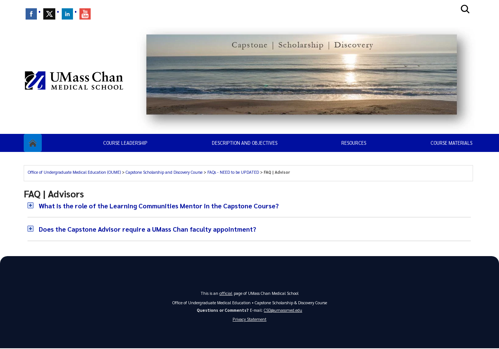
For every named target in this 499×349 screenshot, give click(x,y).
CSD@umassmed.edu (283, 310)
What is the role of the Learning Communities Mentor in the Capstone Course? (161, 205)
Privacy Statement (249, 319)
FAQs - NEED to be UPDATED (233, 172)
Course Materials (451, 143)
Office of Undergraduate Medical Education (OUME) (74, 172)
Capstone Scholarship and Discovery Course (164, 172)
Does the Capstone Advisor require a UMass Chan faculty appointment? (150, 229)
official (226, 293)
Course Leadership (125, 143)
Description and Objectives (244, 143)
